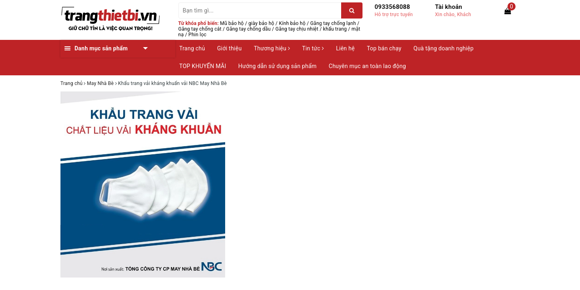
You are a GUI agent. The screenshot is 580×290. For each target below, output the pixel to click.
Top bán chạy (384, 48)
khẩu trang (335, 29)
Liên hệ (345, 48)
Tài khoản (448, 6)
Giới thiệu (229, 48)
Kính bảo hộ (292, 23)
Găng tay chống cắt (200, 29)
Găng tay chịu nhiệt (297, 29)
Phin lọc (197, 34)
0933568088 (392, 6)
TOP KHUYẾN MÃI (202, 66)
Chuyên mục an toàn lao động (367, 66)
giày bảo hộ (261, 23)
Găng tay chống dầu (248, 29)
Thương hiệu (272, 48)
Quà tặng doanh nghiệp (444, 48)
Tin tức (313, 48)
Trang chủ (192, 48)
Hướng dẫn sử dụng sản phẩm (277, 66)
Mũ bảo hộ (232, 23)
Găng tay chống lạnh (333, 23)
